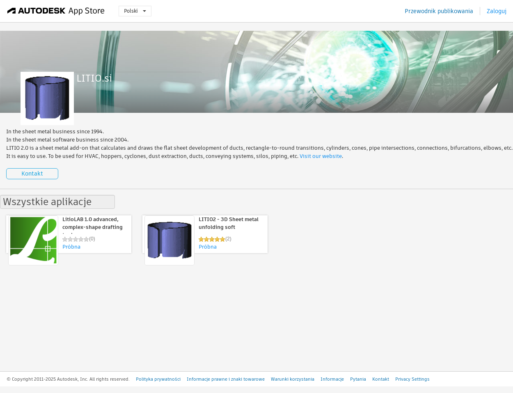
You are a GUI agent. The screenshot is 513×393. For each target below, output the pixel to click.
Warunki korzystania (292, 379)
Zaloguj (496, 11)
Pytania (358, 379)
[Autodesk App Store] (56, 11)
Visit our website (321, 156)
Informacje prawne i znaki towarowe (226, 379)
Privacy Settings (412, 379)
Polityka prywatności (158, 379)
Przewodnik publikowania (439, 11)
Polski (135, 10)
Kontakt (32, 173)
